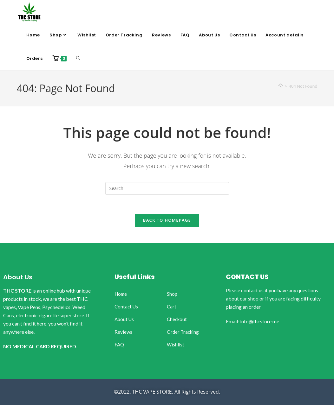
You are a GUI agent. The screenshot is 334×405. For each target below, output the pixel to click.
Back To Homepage (167, 220)
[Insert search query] (167, 188)
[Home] (280, 86)
